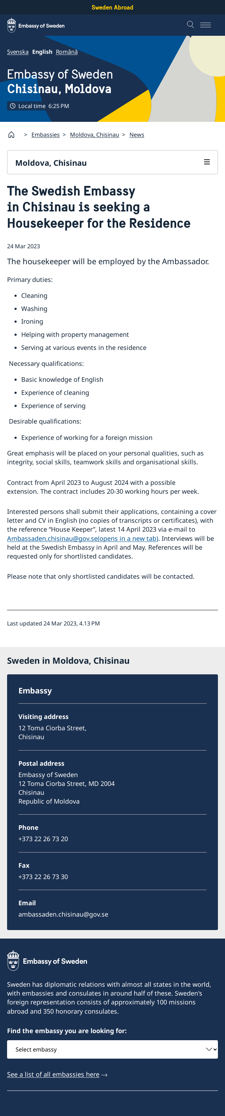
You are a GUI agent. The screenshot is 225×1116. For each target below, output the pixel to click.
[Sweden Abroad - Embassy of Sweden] (42, 25)
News (136, 134)
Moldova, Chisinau (94, 134)
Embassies (45, 134)
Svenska (18, 52)
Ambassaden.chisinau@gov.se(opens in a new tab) (82, 538)
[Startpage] (14, 135)
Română (67, 52)
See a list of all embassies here (53, 1074)
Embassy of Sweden (60, 81)
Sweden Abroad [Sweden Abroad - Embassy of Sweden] (112, 7)
